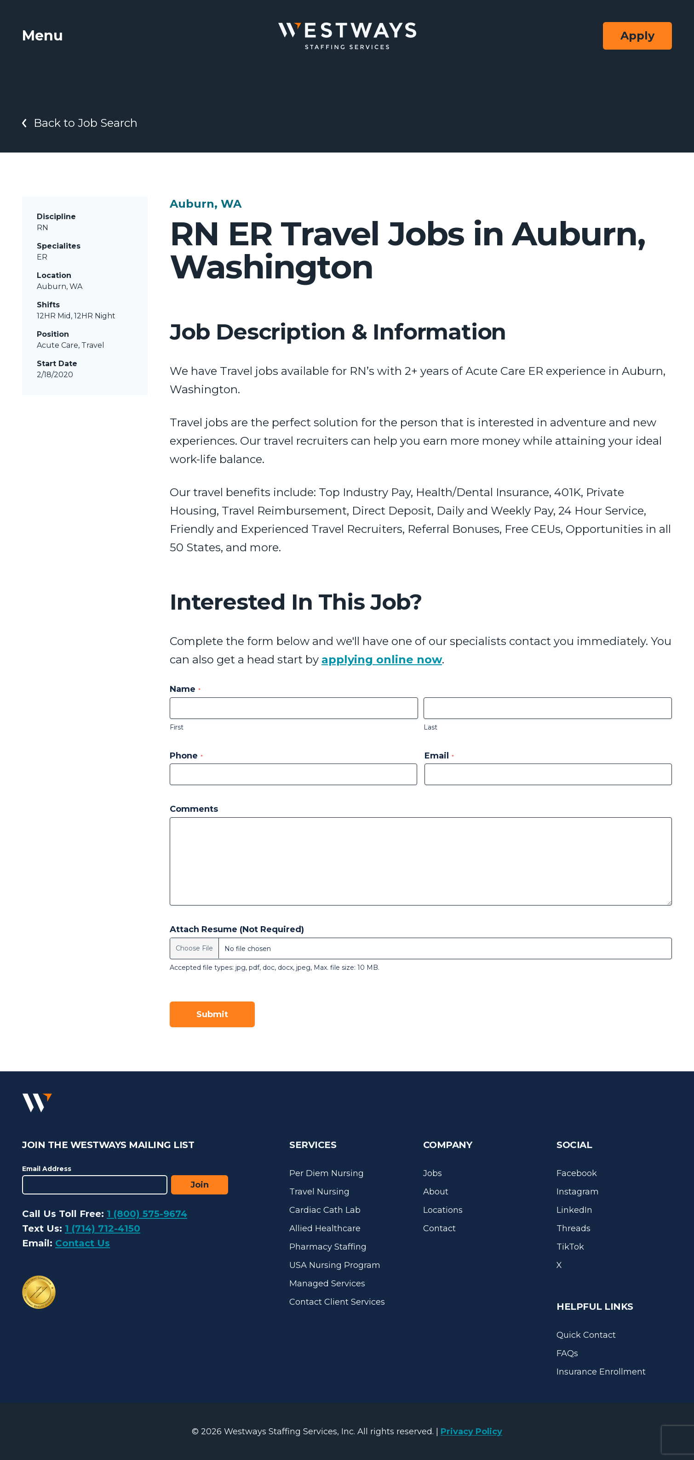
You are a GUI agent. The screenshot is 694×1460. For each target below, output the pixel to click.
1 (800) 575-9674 (147, 1213)
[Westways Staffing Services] (347, 36)
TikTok (570, 1247)
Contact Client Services (337, 1302)
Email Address (46, 1169)
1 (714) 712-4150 (102, 1228)
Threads (573, 1228)
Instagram (577, 1192)
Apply (637, 35)
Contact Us (82, 1243)
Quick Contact (586, 1335)
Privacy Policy (471, 1431)
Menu (42, 35)
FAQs (567, 1353)
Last (430, 727)
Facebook (576, 1173)
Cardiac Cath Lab (325, 1210)
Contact (439, 1228)
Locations (443, 1210)
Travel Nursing (319, 1192)
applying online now (381, 659)
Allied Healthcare (325, 1228)
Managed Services (327, 1284)
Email (439, 756)
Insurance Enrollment (601, 1372)
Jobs (432, 1173)
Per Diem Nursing (326, 1173)
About (435, 1192)
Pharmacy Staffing (328, 1247)
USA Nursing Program (334, 1265)
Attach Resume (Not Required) (237, 929)
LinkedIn (574, 1210)
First (177, 727)
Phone (186, 756)
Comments (194, 809)
